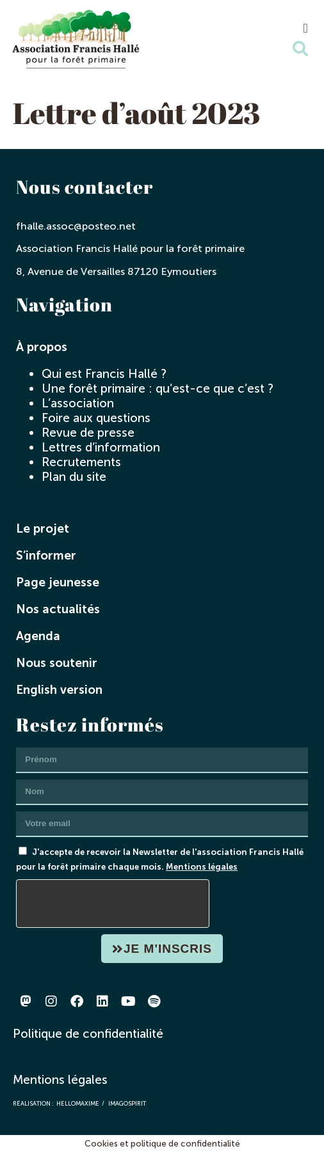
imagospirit (127, 1103)
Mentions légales (202, 866)
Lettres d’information (101, 447)
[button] (305, 28)
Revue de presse (88, 432)
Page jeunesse (57, 582)
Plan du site (74, 476)
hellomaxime (77, 1103)
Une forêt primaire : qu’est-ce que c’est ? (157, 388)
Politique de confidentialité (88, 1033)
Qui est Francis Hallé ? (104, 373)
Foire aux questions (96, 418)
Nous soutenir (56, 662)
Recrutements (81, 462)
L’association (78, 403)
